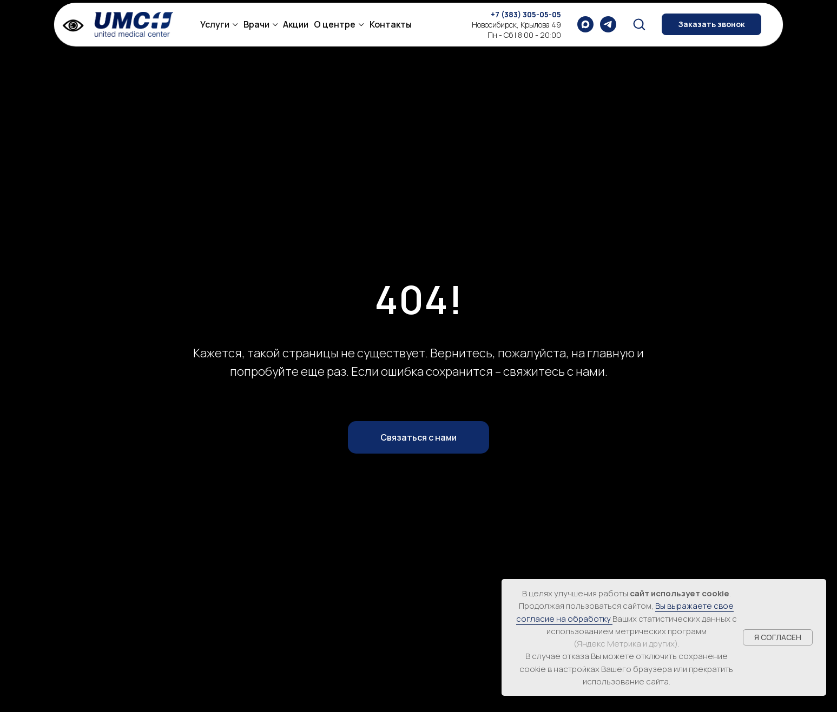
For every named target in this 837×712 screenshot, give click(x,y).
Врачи (256, 24)
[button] (638, 23)
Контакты (391, 24)
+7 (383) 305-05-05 (526, 14)
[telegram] (608, 24)
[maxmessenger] (585, 24)
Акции (295, 24)
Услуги (214, 24)
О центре (334, 24)
